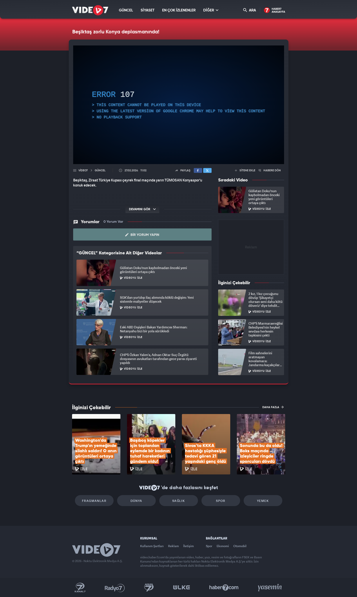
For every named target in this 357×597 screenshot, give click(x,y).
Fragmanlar (94, 501)
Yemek (263, 501)
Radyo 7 (115, 587)
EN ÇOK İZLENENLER (179, 10)
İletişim (188, 546)
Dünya (136, 501)
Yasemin (270, 587)
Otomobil (239, 546)
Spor (220, 501)
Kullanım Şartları (152, 546)
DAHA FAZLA (273, 407)
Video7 (83, 170)
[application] (178, 104)
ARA (249, 10)
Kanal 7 (79, 587)
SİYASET (147, 10)
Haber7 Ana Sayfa (274, 10)
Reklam (173, 546)
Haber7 (224, 587)
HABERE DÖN (270, 170)
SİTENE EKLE (245, 170)
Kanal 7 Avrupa (149, 587)
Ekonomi (223, 546)
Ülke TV (181, 587)
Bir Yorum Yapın (142, 235)
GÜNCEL (126, 10)
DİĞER (210, 10)
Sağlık (178, 501)
